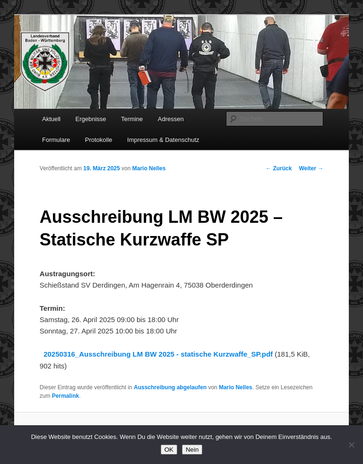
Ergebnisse (91, 119)
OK (168, 449)
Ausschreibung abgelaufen (170, 387)
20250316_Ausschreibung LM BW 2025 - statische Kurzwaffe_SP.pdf (158, 354)
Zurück (279, 168)
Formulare (56, 139)
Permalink (65, 396)
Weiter (311, 168)
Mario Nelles (149, 168)
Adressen (171, 119)
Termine (132, 119)
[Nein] (351, 444)
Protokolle (98, 139)
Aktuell (51, 119)
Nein (192, 449)
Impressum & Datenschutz (163, 139)
